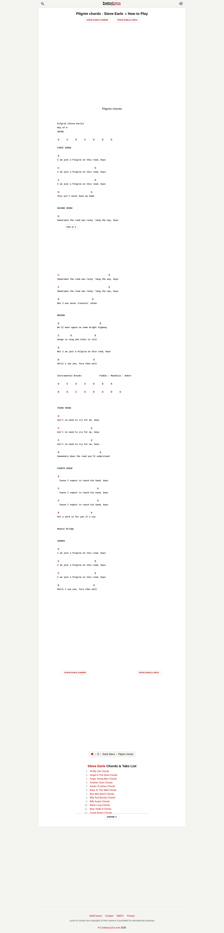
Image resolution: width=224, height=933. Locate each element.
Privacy (131, 916)
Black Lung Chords (100, 805)
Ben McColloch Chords (102, 794)
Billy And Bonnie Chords (102, 797)
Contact (109, 916)
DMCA (120, 916)
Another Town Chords (101, 782)
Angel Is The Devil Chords (103, 775)
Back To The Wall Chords (103, 790)
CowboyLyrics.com (110, 927)
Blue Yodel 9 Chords (100, 809)
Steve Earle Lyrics (127, 20)
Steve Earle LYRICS (149, 672)
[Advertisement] (112, 82)
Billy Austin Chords (99, 801)
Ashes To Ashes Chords (102, 786)
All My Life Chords (99, 771)
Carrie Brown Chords (101, 813)
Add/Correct (95, 916)
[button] (42, 3)
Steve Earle (97, 766)
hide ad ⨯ (71, 227)
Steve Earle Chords (97, 20)
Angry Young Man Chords (103, 779)
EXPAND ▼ (112, 817)
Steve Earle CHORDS (75, 672)
